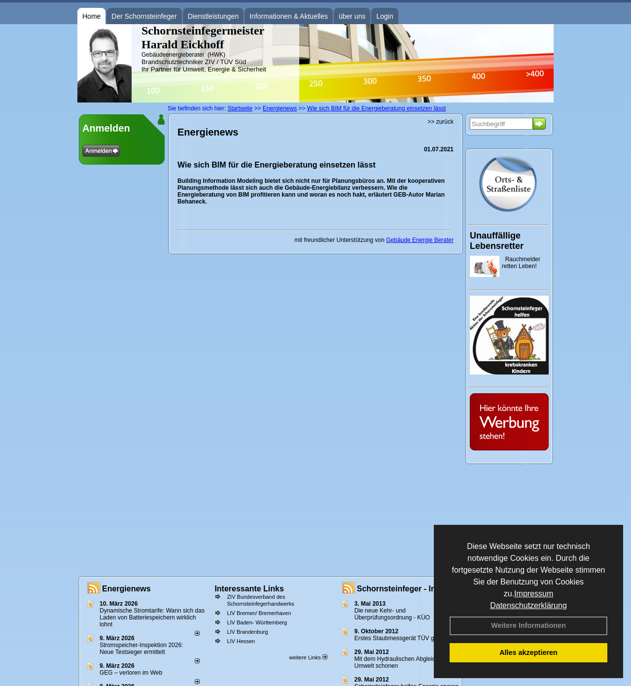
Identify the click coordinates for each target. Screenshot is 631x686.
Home (91, 16)
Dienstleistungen (213, 16)
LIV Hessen (241, 641)
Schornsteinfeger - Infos (402, 588)
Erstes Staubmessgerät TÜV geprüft (402, 638)
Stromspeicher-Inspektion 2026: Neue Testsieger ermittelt (141, 648)
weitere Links (308, 657)
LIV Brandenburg (247, 632)
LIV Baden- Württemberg (257, 622)
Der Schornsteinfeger (143, 16)
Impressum (533, 593)
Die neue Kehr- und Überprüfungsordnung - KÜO (392, 614)
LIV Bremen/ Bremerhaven (259, 613)
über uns (352, 16)
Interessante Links (249, 588)
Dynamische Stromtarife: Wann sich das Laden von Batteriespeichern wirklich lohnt (152, 617)
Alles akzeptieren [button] (528, 652)
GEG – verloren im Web (131, 672)
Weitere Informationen (528, 625)
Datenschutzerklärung (528, 605)
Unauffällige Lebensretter (497, 241)
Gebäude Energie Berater (420, 240)
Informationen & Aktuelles (288, 16)
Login (384, 16)
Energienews (126, 588)
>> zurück (440, 121)
